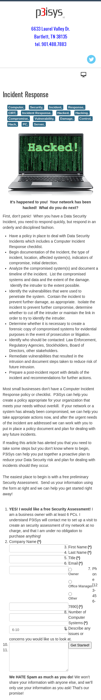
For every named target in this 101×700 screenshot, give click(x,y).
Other (72, 598)
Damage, (66, 119)
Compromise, (18, 119)
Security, (36, 107)
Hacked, (63, 113)
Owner (73, 574)
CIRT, (12, 113)
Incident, (55, 107)
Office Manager (80, 586)
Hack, (12, 124)
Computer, (16, 107)
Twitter (91, 59)
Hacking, (82, 113)
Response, (76, 107)
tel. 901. (42, 44)
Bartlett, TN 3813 (49, 36)
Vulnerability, (44, 119)
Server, (39, 124)
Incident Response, (36, 113)
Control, (85, 119)
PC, (25, 124)
